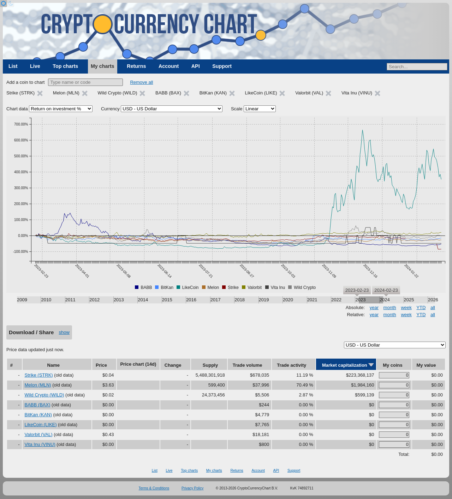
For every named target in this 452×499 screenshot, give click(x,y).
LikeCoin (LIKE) (41, 424)
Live (35, 66)
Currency (110, 108)
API (195, 66)
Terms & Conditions (154, 488)
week (406, 307)
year (374, 307)
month (389, 307)
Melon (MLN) (38, 385)
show (64, 332)
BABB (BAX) (37, 404)
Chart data (17, 108)
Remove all (141, 82)
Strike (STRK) (39, 375)
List (12, 66)
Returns (136, 66)
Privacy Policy (192, 488)
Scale (237, 108)
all (432, 307)
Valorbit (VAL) (39, 434)
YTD (421, 307)
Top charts (65, 66)
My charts (102, 66)
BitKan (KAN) (38, 414)
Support (222, 66)
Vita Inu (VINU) (40, 444)
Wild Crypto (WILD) (44, 395)
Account (169, 66)
